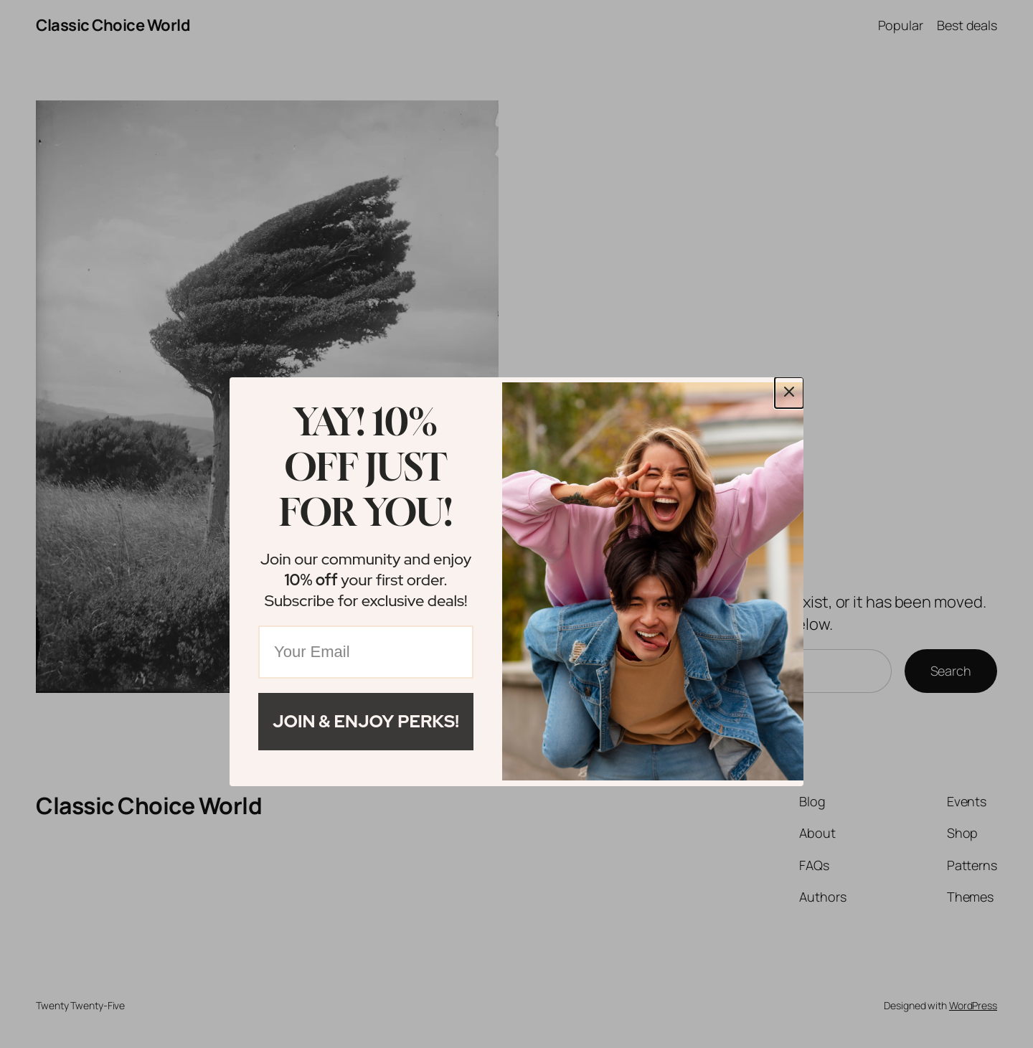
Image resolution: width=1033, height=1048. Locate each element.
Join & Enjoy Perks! (366, 721)
